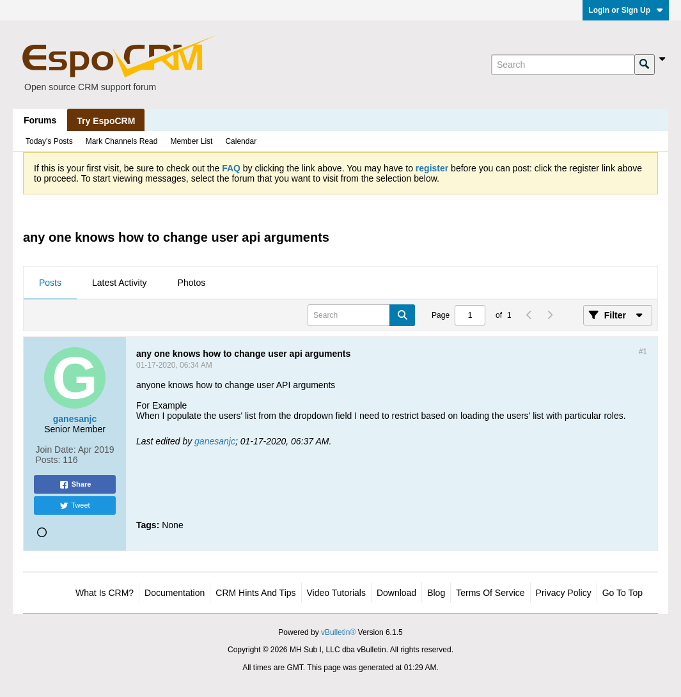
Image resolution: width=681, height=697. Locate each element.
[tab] (50, 283)
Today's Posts (49, 141)
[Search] (562, 64)
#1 (643, 351)
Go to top (622, 593)
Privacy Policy (563, 593)
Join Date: (56, 449)
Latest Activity (119, 283)
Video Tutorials (336, 593)
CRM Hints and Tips (255, 593)
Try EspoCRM (106, 121)
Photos (192, 283)
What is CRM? (104, 593)
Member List (191, 141)
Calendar (240, 141)
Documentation (175, 593)
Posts (50, 283)
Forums (40, 120)
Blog (436, 593)
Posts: (48, 460)
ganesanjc (214, 441)
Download (396, 593)
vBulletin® (338, 632)
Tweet (74, 505)
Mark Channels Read (122, 141)
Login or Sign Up (625, 10)
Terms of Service (490, 593)
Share (75, 485)
